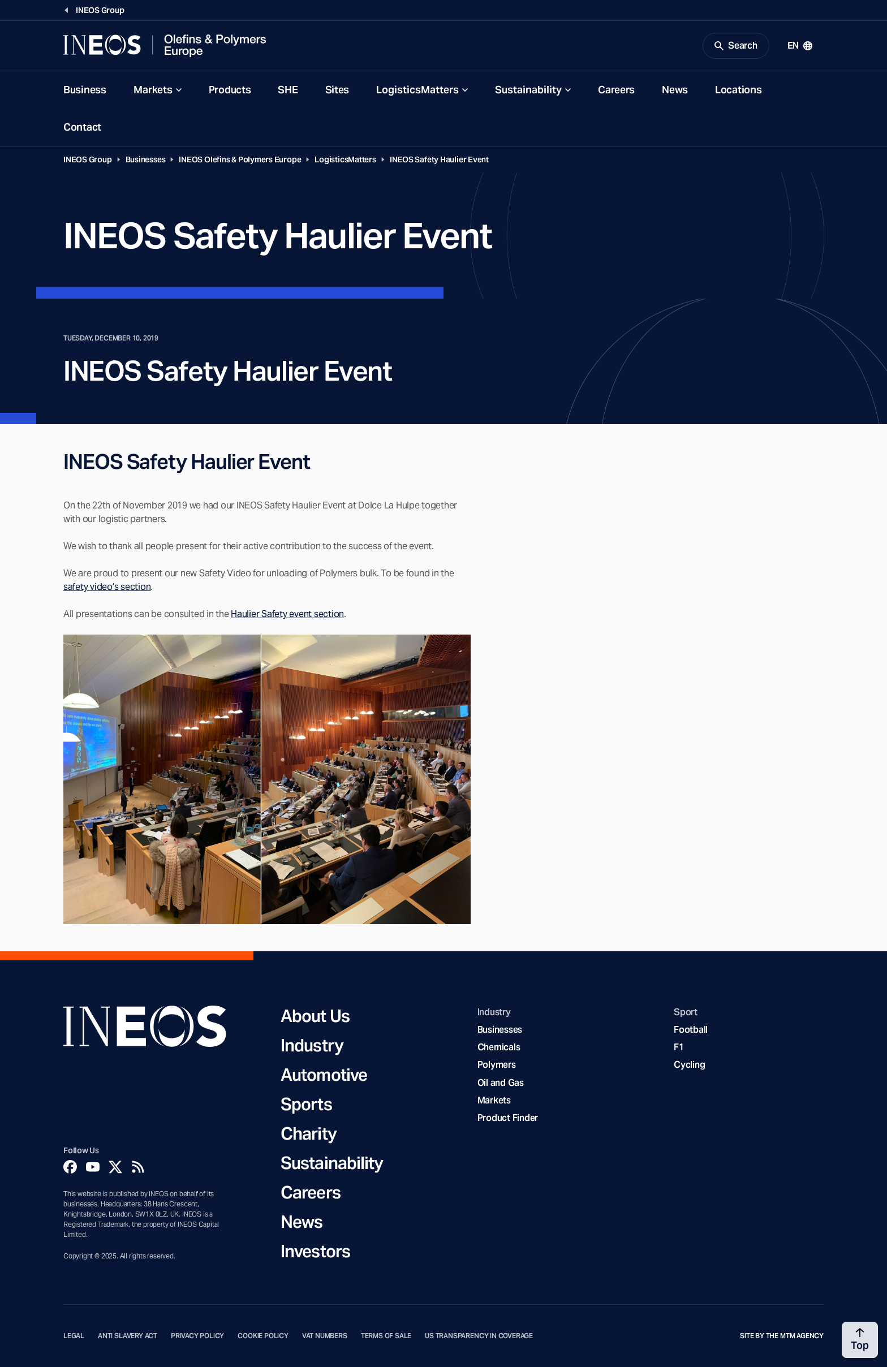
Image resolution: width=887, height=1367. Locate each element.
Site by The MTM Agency (782, 1336)
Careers (616, 89)
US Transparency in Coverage (479, 1336)
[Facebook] (70, 1167)
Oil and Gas (500, 1082)
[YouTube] (93, 1167)
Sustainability (528, 89)
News (675, 89)
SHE (288, 89)
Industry (312, 1045)
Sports (306, 1104)
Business (84, 89)
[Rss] (138, 1167)
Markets (153, 89)
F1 (679, 1047)
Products (230, 89)
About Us (315, 1016)
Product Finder (507, 1117)
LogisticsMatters (417, 89)
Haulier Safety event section (287, 614)
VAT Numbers (324, 1336)
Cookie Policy (263, 1336)
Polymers (496, 1064)
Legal (73, 1336)
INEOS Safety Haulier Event (439, 159)
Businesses (146, 159)
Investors (315, 1251)
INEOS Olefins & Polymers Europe (240, 159)
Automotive (324, 1074)
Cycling (689, 1064)
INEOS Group (87, 159)
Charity (309, 1133)
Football (691, 1029)
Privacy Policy (197, 1336)
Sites (337, 89)
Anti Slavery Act (127, 1336)
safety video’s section (106, 587)
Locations (738, 89)
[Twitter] (115, 1167)
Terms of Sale (386, 1336)
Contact (82, 126)
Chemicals (498, 1047)
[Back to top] (860, 1340)
